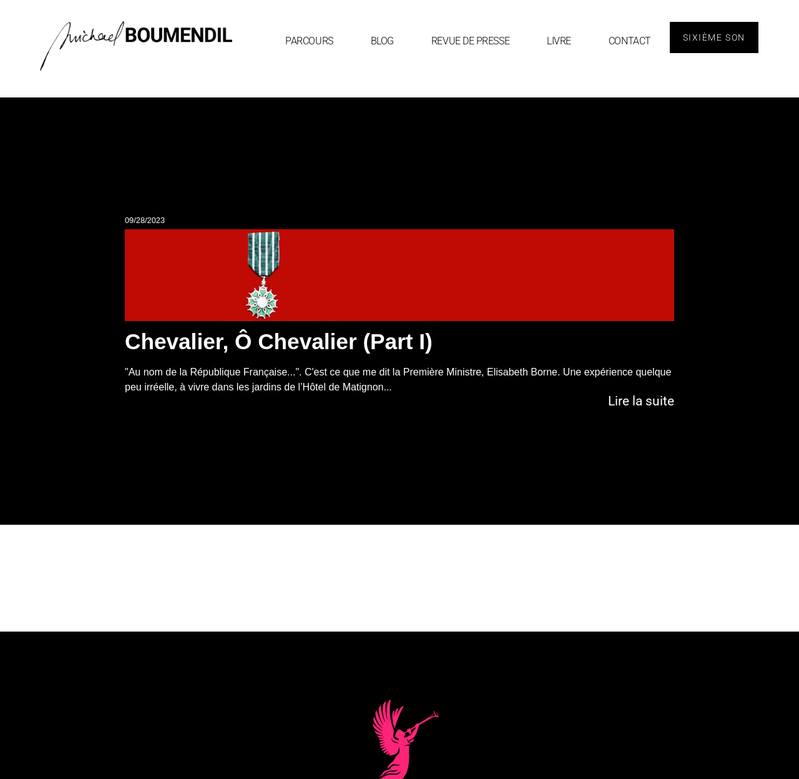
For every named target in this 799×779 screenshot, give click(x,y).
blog (382, 41)
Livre (559, 41)
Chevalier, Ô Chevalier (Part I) (279, 341)
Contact (630, 41)
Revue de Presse (470, 41)
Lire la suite (641, 401)
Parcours (309, 41)
